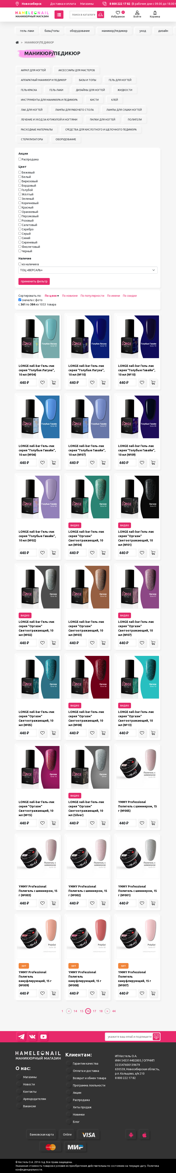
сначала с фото (30, 300)
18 (101, 1011)
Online (67, 1134)
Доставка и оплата (63, 3)
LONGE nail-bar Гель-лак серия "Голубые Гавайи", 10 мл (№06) (37, 450)
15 (81, 1011)
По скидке (130, 295)
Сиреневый (29, 242)
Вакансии (29, 1106)
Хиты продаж (82, 1107)
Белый (26, 177)
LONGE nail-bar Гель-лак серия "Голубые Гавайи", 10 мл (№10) (136, 370)
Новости (29, 1084)
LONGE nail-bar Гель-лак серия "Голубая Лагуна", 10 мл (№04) (37, 370)
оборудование (80, 30)
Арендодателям (34, 1099)
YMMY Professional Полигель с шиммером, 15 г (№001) (137, 891)
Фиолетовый (31, 246)
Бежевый (28, 172)
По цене (51, 295)
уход (143, 30)
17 (94, 1011)
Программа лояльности (89, 1085)
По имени (113, 295)
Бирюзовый (30, 181)
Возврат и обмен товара (89, 1078)
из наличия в (30, 264)
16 (88, 1011)
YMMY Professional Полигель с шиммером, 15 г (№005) (137, 806)
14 (75, 1011)
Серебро (28, 229)
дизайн (163, 30)
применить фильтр (34, 281)
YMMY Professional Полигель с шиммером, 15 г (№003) (38, 891)
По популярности (92, 295)
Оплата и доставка (86, 1070)
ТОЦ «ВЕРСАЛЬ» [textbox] (31, 270)
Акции (77, 1092)
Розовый (28, 220)
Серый (26, 233)
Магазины (87, 3)
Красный (27, 207)
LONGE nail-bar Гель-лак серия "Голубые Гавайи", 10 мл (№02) (37, 536)
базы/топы (52, 30)
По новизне (70, 295)
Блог (76, 1121)
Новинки (79, 1114)
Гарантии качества (85, 1063)
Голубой (27, 190)
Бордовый (29, 185)
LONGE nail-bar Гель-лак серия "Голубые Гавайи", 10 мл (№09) (136, 450)
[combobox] (88, 270)
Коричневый (30, 203)
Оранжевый (30, 211)
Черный (27, 251)
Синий (26, 238)
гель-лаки (27, 30)
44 (113, 1011)
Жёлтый (27, 194)
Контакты (29, 1091)
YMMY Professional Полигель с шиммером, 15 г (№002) (87, 891)
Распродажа (30, 159)
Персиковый (30, 216)
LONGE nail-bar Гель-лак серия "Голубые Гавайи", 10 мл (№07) (87, 450)
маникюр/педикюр (114, 30)
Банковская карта (42, 1134)
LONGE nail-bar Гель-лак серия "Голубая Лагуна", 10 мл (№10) (86, 370)
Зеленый (28, 198)
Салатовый (29, 225)
